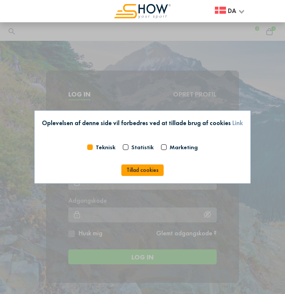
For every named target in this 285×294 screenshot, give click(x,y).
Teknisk (105, 147)
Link (237, 123)
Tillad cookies (142, 170)
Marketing (184, 147)
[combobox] (230, 11)
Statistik (142, 147)
